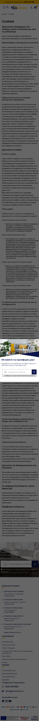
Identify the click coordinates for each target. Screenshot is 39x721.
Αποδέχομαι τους (20, 376)
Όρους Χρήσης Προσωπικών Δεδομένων (24, 376)
